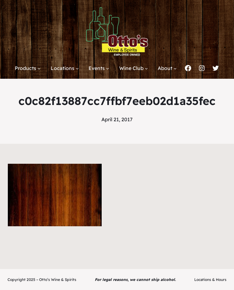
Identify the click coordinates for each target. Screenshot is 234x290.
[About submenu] (175, 68)
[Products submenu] (39, 68)
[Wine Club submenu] (146, 68)
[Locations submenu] (77, 68)
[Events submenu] (107, 68)
